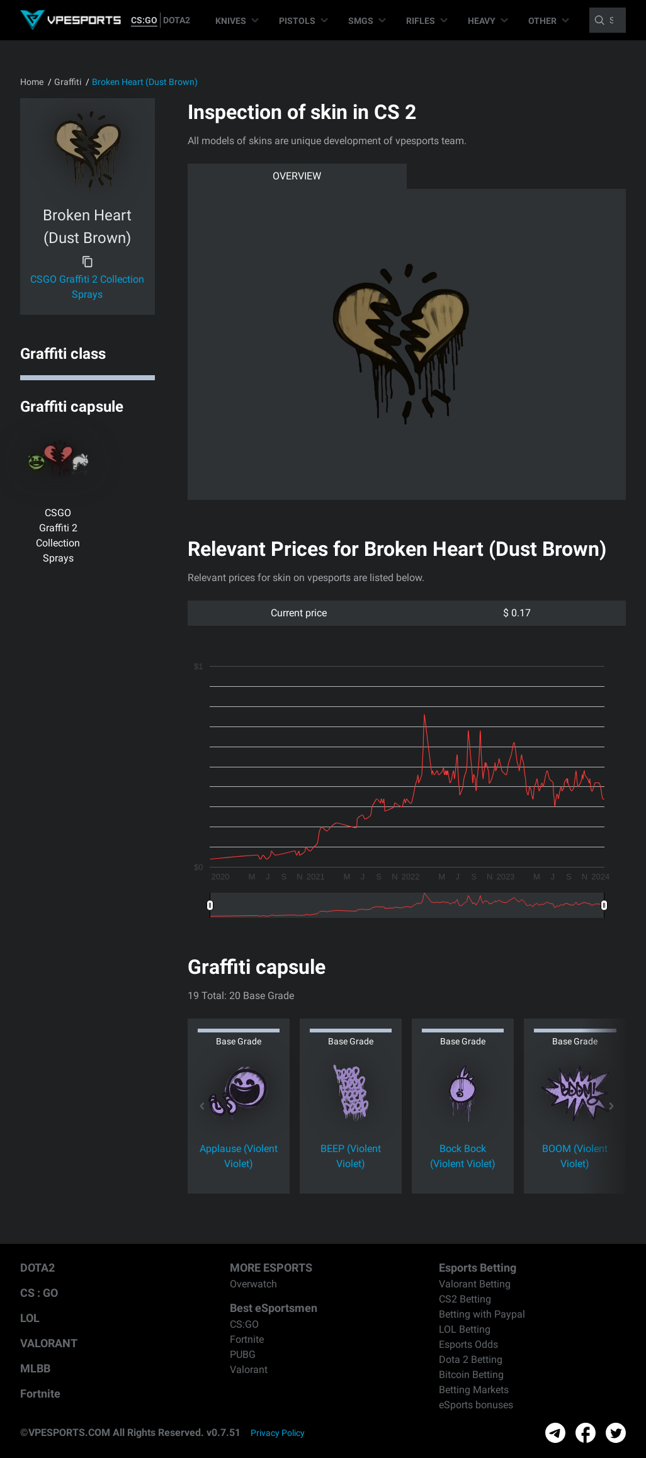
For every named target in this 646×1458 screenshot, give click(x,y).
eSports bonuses (476, 1405)
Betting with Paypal (482, 1314)
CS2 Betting (465, 1299)
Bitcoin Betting (471, 1375)
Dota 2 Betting (470, 1359)
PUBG (243, 1354)
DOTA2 (176, 20)
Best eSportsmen (273, 1307)
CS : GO (39, 1292)
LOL (30, 1318)
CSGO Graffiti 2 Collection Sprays (87, 286)
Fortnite (40, 1393)
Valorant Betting (475, 1284)
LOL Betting (464, 1329)
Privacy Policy (278, 1433)
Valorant (249, 1370)
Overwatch (253, 1284)
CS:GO (144, 20)
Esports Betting (477, 1267)
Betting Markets (474, 1390)
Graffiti (67, 82)
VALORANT (48, 1343)
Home (31, 82)
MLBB (35, 1368)
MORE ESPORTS (271, 1267)
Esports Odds (468, 1344)
